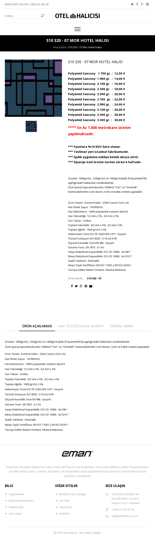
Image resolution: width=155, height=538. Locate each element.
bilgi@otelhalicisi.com (122, 516)
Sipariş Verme (121, 326)
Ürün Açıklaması (37, 326)
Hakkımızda (14, 507)
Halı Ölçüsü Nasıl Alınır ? (81, 326)
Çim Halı (62, 501)
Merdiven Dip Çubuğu (70, 494)
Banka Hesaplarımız (19, 501)
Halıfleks (62, 513)
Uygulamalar (14, 494)
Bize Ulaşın (13, 513)
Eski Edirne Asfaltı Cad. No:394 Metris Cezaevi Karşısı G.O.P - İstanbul (122, 498)
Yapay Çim (63, 507)
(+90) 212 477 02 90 (120, 509)
